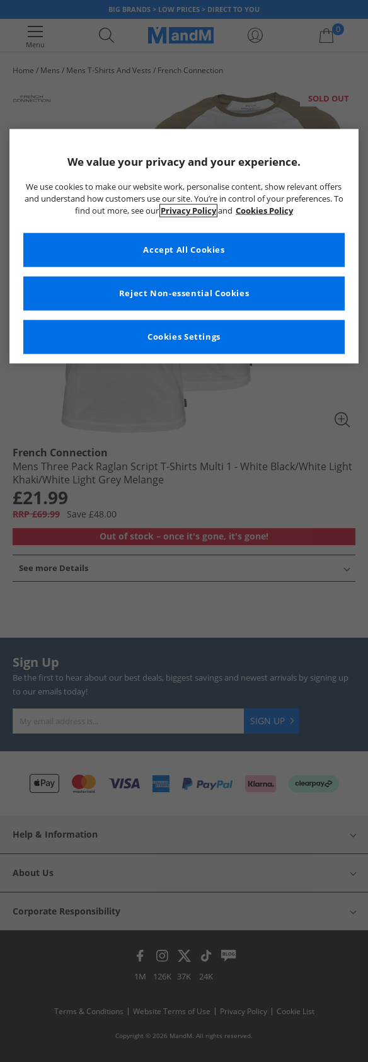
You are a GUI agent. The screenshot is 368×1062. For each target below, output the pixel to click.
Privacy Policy (188, 210)
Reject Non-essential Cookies (184, 293)
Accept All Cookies (183, 250)
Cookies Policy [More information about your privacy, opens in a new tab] (264, 210)
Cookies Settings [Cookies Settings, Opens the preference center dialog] (184, 337)
